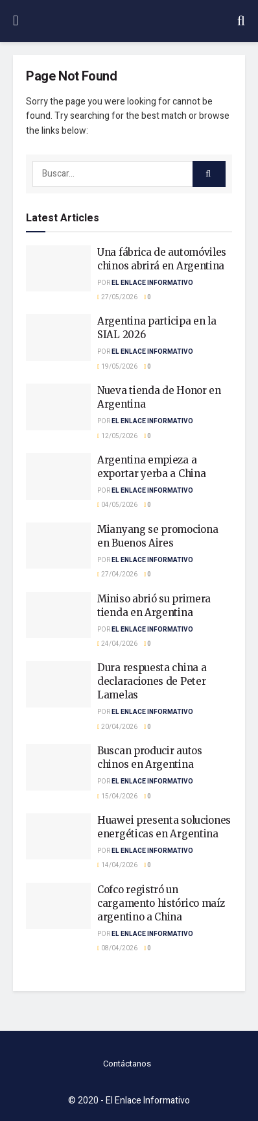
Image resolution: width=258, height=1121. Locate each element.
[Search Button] (209, 174)
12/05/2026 (117, 436)
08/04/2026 (117, 948)
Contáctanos (127, 1063)
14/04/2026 (117, 865)
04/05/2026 (117, 505)
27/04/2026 (117, 574)
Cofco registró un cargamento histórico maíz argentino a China (161, 903)
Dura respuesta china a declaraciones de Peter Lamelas (151, 681)
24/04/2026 (117, 643)
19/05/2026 (117, 366)
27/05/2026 (117, 297)
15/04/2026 (117, 796)
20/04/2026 (117, 727)
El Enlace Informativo (152, 283)
